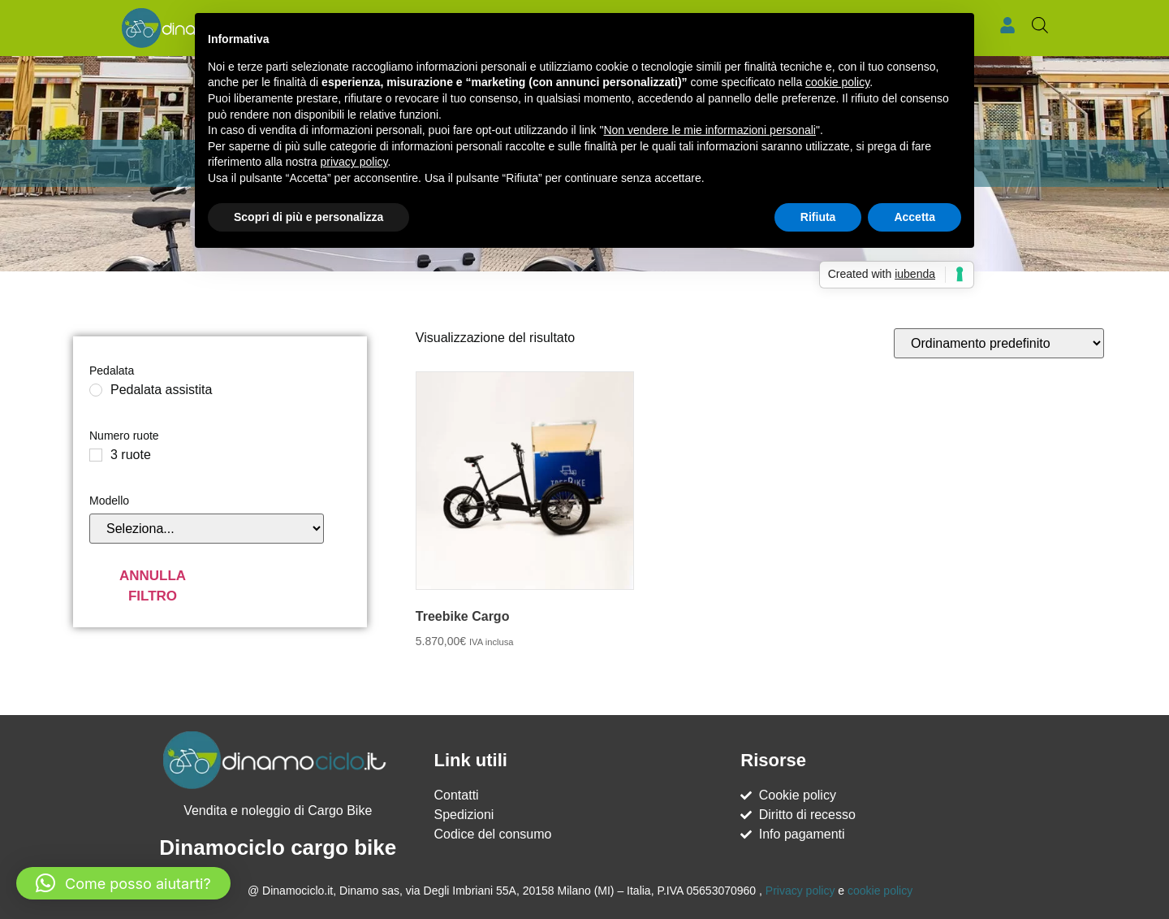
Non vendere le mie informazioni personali (709, 130)
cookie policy (880, 889)
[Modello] (206, 528)
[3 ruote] (95, 454)
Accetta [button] (914, 216)
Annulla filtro (152, 585)
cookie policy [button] (837, 82)
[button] (123, 883)
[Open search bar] (1040, 25)
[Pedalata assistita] (95, 389)
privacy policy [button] (354, 161)
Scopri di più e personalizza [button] (308, 216)
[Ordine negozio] (999, 342)
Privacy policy (800, 889)
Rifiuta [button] (818, 216)
